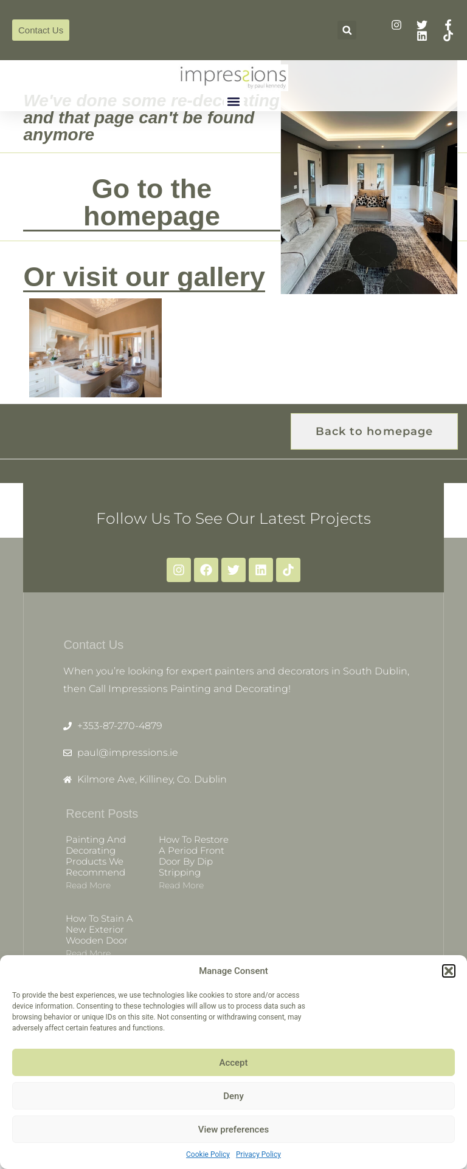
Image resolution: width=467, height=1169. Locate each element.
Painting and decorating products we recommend (96, 856)
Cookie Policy (208, 1154)
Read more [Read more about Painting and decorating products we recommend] (88, 885)
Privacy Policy (258, 1154)
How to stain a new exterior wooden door (99, 929)
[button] (449, 971)
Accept (233, 1062)
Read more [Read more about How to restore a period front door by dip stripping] (181, 885)
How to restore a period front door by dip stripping (194, 856)
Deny (233, 1096)
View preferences (233, 1129)
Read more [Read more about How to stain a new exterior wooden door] (88, 953)
